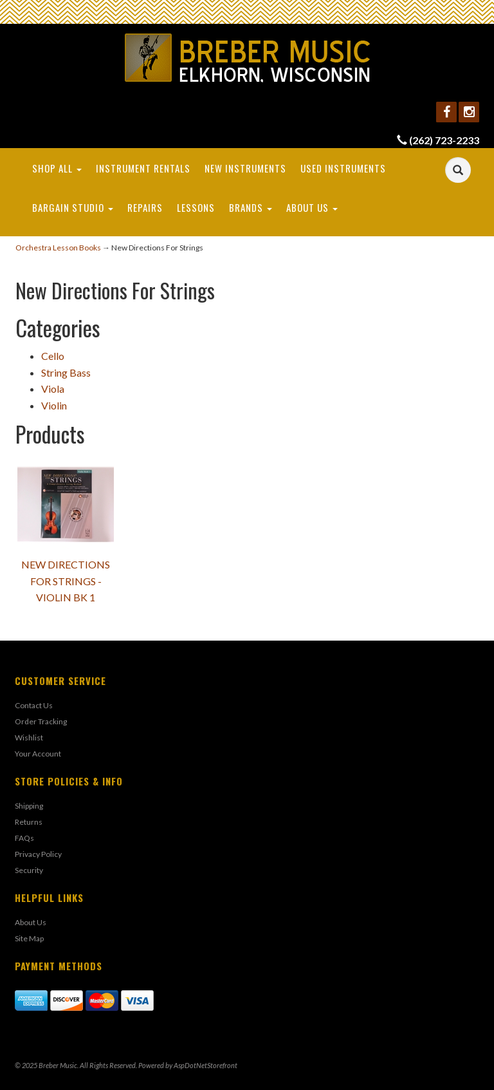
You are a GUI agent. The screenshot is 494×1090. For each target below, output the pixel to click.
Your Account (38, 753)
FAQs (24, 838)
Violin (54, 405)
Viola (52, 388)
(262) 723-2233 (444, 140)
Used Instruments (343, 168)
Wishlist (29, 737)
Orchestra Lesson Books (58, 247)
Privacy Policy (38, 854)
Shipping (29, 806)
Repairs (145, 207)
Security (29, 870)
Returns (28, 822)
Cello (52, 356)
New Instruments (245, 168)
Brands (250, 207)
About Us (312, 207)
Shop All (57, 168)
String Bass (66, 372)
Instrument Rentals (143, 168)
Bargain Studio (72, 207)
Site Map (29, 938)
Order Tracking (41, 721)
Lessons (196, 207)
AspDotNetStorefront (205, 1065)
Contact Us (34, 705)
